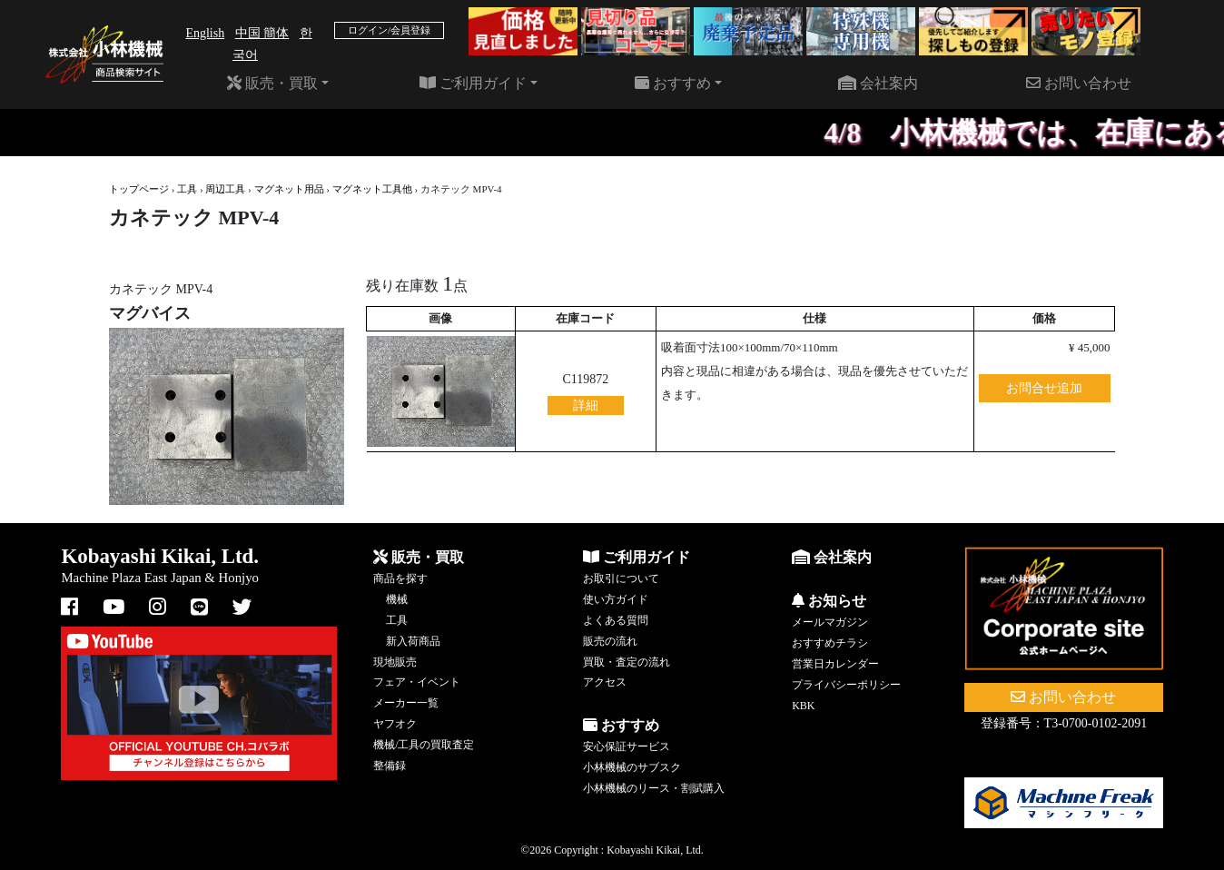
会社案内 (878, 83)
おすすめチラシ (830, 643)
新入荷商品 (413, 641)
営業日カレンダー (835, 663)
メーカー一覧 (406, 703)
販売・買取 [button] (272, 83)
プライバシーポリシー (846, 684)
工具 (187, 188)
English (204, 33)
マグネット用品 (289, 188)
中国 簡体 (262, 33)
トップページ (139, 188)
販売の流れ (610, 641)
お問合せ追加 (1044, 388)
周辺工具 (225, 188)
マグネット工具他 (372, 188)
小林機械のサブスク (632, 767)
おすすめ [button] (673, 83)
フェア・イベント (416, 682)
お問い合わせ (1078, 83)
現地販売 (395, 662)
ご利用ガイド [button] (473, 83)
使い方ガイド (615, 599)
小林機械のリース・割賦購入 (654, 788)
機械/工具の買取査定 (423, 744)
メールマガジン (830, 622)
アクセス (605, 682)
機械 (397, 599)
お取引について (621, 578)
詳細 (585, 405)
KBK (803, 705)
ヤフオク (395, 723)
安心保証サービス (626, 746)
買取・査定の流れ (626, 662)
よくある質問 (615, 620)
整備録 (389, 765)
